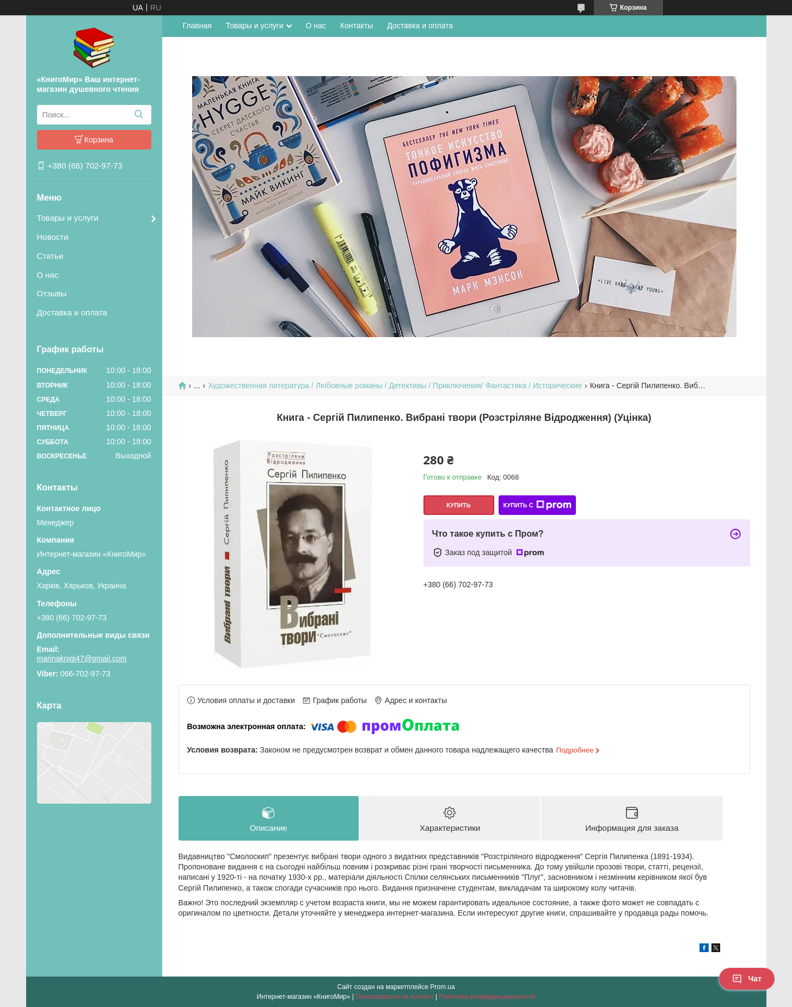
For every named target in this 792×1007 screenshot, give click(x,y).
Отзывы (52, 293)
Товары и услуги (68, 217)
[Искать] (139, 115)
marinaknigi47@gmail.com (82, 658)
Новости (53, 236)
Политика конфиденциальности (487, 996)
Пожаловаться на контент (394, 996)
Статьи (50, 255)
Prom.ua (442, 987)
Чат (747, 979)
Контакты (356, 25)
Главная (197, 25)
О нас (48, 274)
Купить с (537, 505)
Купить (458, 505)
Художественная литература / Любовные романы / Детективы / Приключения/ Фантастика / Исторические (395, 385)
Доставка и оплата (72, 312)
